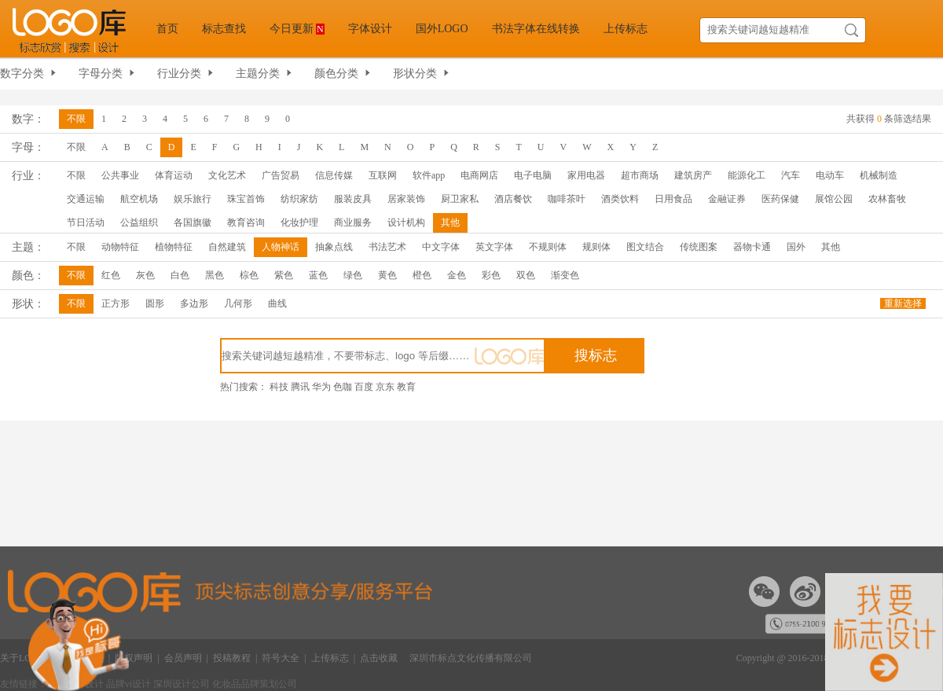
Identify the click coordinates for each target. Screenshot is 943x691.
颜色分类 (336, 73)
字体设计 (370, 29)
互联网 (383, 175)
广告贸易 (280, 175)
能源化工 (746, 175)
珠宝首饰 (246, 198)
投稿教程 (232, 657)
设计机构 (406, 222)
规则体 (596, 246)
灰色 (145, 275)
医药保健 (780, 198)
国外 (796, 246)
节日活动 (86, 222)
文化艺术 (227, 175)
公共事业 (120, 175)
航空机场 (139, 198)
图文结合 (645, 246)
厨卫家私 (460, 198)
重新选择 (903, 303)
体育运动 (174, 175)
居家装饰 (406, 198)
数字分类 (22, 73)
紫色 (283, 275)
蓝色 (318, 275)
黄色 (387, 275)
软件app (429, 175)
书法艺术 (387, 246)
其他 (450, 222)
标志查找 (224, 29)
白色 (180, 275)
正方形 (115, 303)
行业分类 (179, 73)
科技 (279, 386)
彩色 (491, 275)
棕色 (249, 275)
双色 (525, 275)
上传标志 (626, 29)
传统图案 (698, 246)
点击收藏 (379, 657)
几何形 (238, 303)
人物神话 (280, 246)
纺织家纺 (299, 198)
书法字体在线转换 (536, 29)
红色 (110, 275)
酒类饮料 (620, 198)
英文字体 (494, 246)
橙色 (422, 275)
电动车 (830, 175)
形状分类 (415, 73)
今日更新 (297, 29)
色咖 (342, 386)
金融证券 (727, 198)
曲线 (277, 303)
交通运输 (86, 198)
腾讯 (300, 386)
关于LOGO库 (27, 657)
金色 (456, 275)
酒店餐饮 (513, 198)
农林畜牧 (887, 198)
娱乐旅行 (192, 198)
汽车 (790, 175)
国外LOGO (442, 29)
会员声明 (183, 657)
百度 (363, 386)
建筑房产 (693, 175)
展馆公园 (834, 198)
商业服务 (353, 222)
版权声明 (133, 657)
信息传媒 (334, 175)
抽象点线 (334, 246)
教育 (406, 386)
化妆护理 (299, 222)
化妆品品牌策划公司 (254, 683)
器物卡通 (752, 246)
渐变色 (565, 275)
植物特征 (174, 246)
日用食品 (673, 198)
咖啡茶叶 (566, 198)
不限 (76, 118)
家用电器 (586, 175)
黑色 (214, 275)
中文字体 (441, 246)
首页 (167, 29)
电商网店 (479, 175)
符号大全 (280, 657)
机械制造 (878, 175)
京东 (385, 386)
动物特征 (120, 246)
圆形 (154, 303)
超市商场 (640, 175)
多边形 (194, 303)
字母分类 (101, 73)
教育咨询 (246, 222)
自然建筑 (227, 246)
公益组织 (139, 222)
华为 (321, 386)
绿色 (352, 275)
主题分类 (258, 73)
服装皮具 (353, 198)
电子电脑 (533, 175)
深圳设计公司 (182, 683)
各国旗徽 (192, 222)
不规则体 (548, 246)
